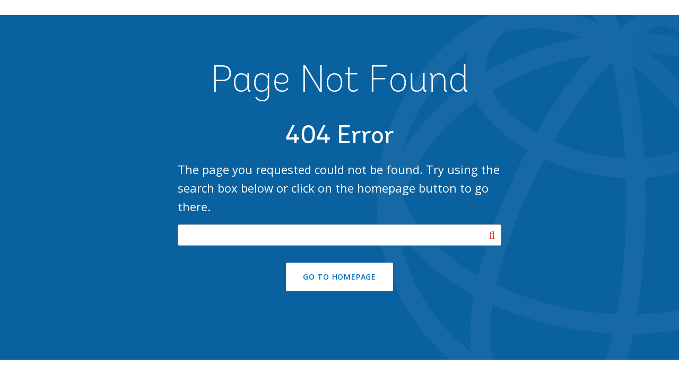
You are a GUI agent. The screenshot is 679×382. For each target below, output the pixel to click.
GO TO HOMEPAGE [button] (339, 277)
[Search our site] (339, 235)
